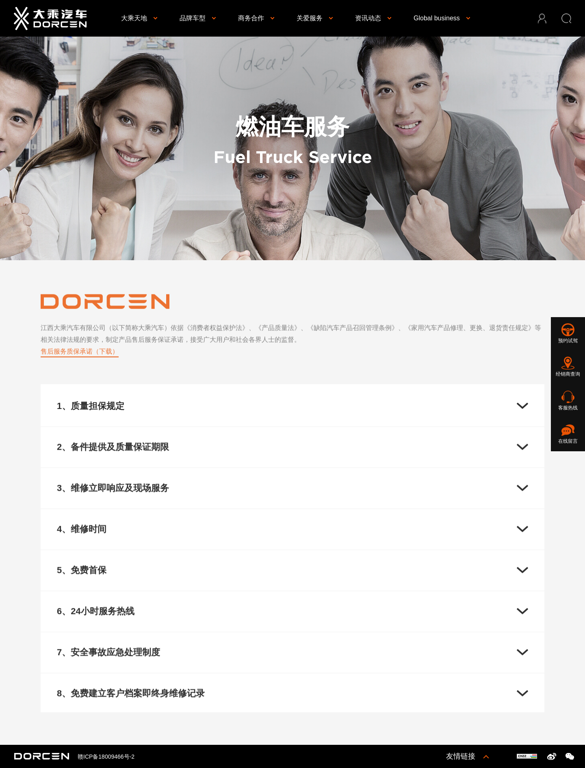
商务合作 (251, 18)
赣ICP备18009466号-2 (106, 756)
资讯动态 (368, 18)
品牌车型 (193, 18)
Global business (437, 18)
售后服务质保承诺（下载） (80, 354)
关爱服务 (310, 18)
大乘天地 (134, 18)
